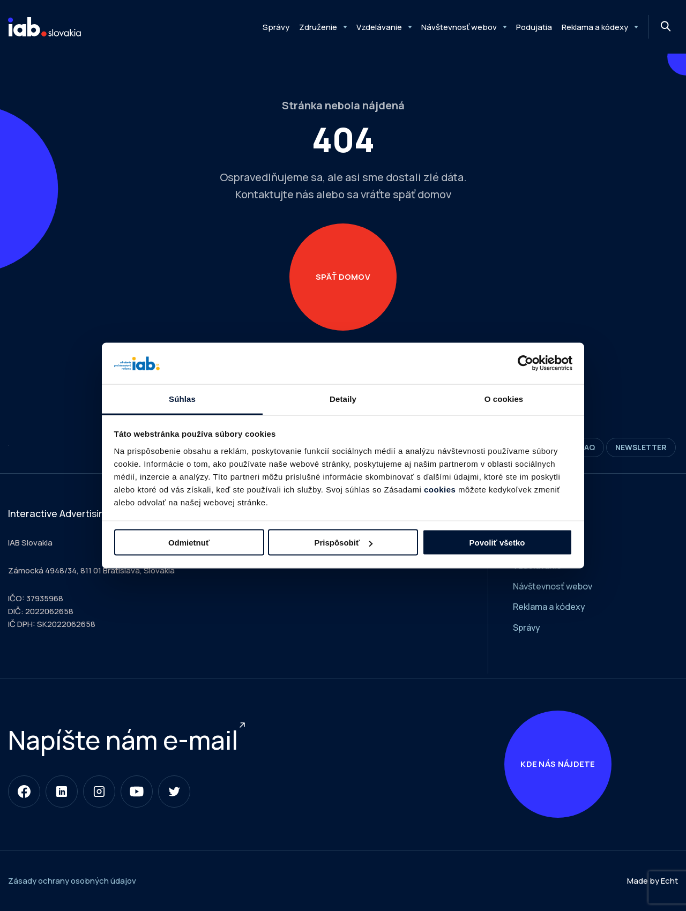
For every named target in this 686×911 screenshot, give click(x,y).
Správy (276, 27)
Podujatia (534, 27)
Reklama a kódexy (595, 27)
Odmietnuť (189, 542)
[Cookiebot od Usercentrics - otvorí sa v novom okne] (525, 363)
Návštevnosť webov (459, 27)
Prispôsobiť (343, 542)
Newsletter (641, 447)
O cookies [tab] (504, 398)
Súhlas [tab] (182, 398)
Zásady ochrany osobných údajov (72, 880)
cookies (440, 489)
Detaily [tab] (343, 398)
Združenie (318, 27)
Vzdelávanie (379, 27)
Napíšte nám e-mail (123, 739)
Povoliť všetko (497, 542)
